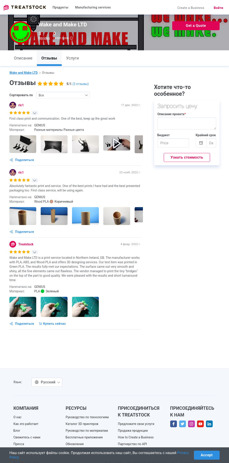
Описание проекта (171, 114)
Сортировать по (21, 95)
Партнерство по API (132, 444)
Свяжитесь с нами (26, 437)
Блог (16, 430)
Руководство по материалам (87, 430)
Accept (207, 455)
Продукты (60, 7)
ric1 (21, 105)
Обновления (75, 444)
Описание (23, 58)
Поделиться (22, 160)
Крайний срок (206, 135)
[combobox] (63, 95)
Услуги (72, 58)
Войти (218, 8)
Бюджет (163, 135)
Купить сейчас (52, 323)
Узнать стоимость (187, 157)
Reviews (44, 38)
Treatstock (24, 7)
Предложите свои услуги (136, 424)
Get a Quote (196, 25)
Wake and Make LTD (23, 72)
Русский (47, 382)
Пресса (18, 444)
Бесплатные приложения (84, 437)
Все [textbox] (41, 95)
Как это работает (25, 424)
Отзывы (49, 58)
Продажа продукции (133, 430)
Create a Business (190, 8)
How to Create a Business (136, 437)
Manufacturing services (93, 7)
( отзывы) (80, 84)
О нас (17, 417)
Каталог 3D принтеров (82, 424)
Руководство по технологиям (87, 417)
